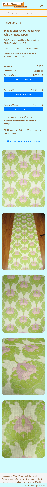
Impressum (7, 476)
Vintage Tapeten (14, 13)
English (22, 482)
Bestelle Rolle (23, 79)
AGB (15, 476)
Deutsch (5, 482)
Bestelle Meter (23, 94)
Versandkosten (14, 117)
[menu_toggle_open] (42, 5)
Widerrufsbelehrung (27, 476)
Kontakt (26, 479)
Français (14, 482)
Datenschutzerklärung (11, 479)
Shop (4, 13)
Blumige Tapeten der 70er (33, 13)
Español (30, 482)
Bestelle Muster (23, 109)
